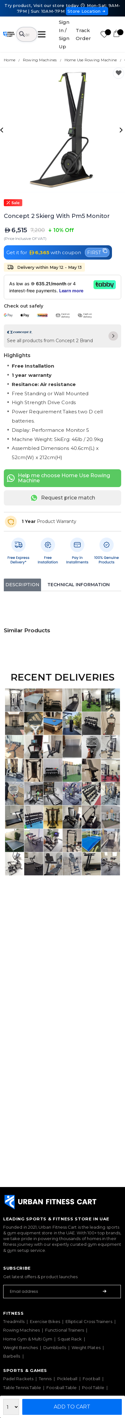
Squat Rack (70, 1338)
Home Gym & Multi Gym (27, 1338)
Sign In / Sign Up (64, 34)
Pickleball (67, 1378)
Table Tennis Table (22, 1387)
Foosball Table (61, 1387)
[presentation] (2, 129)
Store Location (87, 11)
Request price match (62, 498)
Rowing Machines (21, 1330)
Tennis (45, 1378)
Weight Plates (86, 1347)
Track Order (83, 34)
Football (91, 1378)
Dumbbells (54, 1347)
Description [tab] (22, 584)
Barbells (11, 1356)
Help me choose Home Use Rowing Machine (58, 478)
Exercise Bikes (45, 1321)
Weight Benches (20, 1347)
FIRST (97, 251)
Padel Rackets (18, 1378)
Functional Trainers (64, 1330)
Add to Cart (72, 1407)
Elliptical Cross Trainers (89, 1321)
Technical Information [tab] (78, 584)
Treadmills (13, 1321)
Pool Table (93, 1387)
